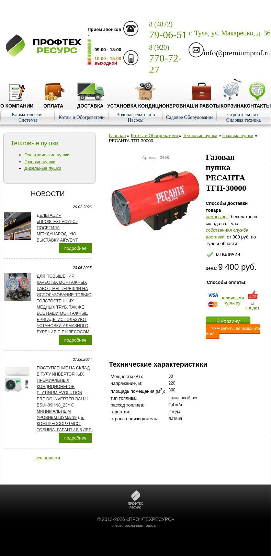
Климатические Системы (27, 117)
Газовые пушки (39, 161)
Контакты (257, 103)
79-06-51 (168, 30)
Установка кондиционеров (145, 103)
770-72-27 (165, 59)
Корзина (232, 103)
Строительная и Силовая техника (243, 117)
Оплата (53, 103)
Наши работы (202, 103)
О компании (16, 103)
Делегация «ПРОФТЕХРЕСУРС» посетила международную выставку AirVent (57, 228)
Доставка (90, 103)
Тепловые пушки (200, 135)
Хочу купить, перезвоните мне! (233, 331)
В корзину (228, 321)
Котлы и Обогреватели (81, 117)
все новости (47, 457)
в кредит (253, 302)
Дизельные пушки (42, 168)
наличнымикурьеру (232, 300)
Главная (117, 135)
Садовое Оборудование (189, 117)
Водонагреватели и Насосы (135, 117)
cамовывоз (217, 216)
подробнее (75, 248)
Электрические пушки (46, 154)
